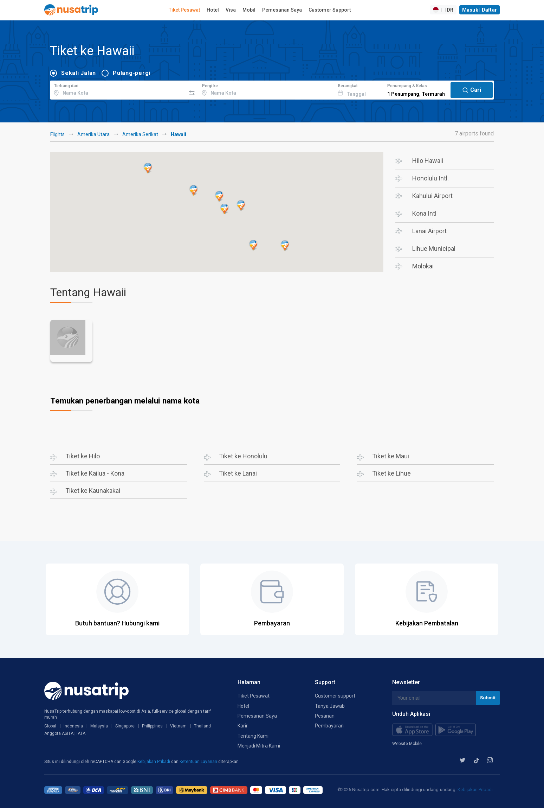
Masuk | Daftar (479, 10)
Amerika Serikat (140, 134)
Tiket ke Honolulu (243, 456)
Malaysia (99, 726)
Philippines (152, 726)
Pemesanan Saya (282, 10)
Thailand (202, 726)
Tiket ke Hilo (82, 456)
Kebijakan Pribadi (154, 761)
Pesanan (325, 716)
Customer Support (330, 10)
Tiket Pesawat (184, 10)
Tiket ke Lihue (391, 473)
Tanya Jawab (330, 706)
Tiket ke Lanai (238, 473)
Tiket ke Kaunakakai (92, 490)
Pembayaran (329, 726)
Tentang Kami (253, 736)
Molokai (423, 266)
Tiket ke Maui (390, 456)
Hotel (213, 10)
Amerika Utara (93, 134)
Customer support (335, 696)
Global (50, 726)
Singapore (125, 726)
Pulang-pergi (131, 73)
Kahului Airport (432, 195)
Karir (243, 726)
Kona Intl (424, 213)
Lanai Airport (429, 231)
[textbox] (118, 89)
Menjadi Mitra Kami (259, 746)
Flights (57, 134)
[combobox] (118, 89)
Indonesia (73, 726)
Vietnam (178, 726)
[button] (285, 245)
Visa (231, 10)
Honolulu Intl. (430, 178)
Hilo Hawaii (427, 160)
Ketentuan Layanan (199, 761)
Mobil (248, 10)
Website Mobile (407, 743)
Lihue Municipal (433, 248)
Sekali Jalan (78, 73)
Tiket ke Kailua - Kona (94, 473)
